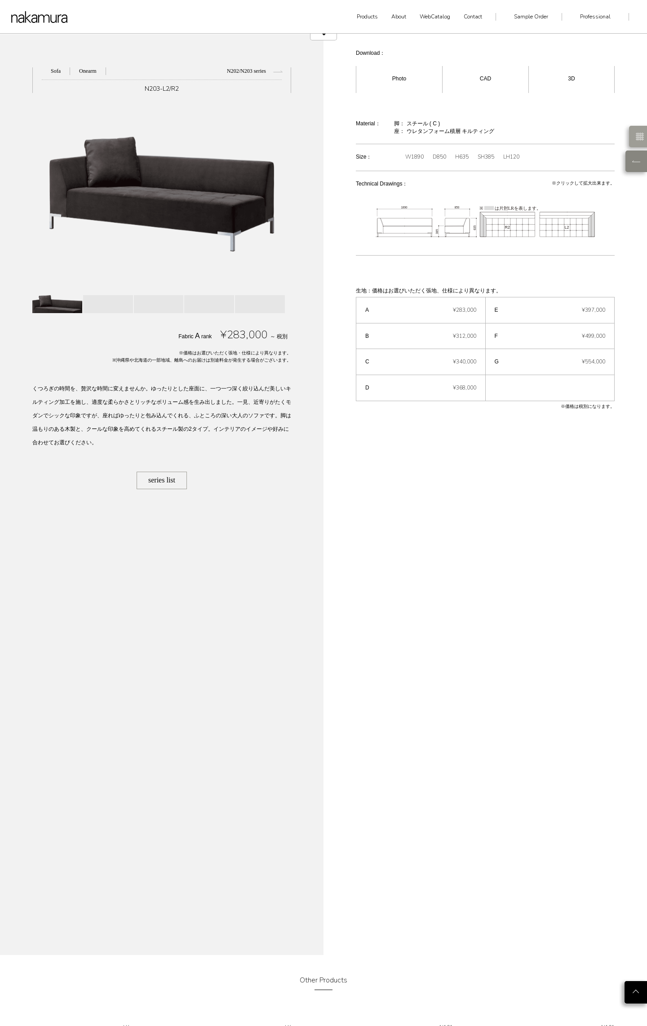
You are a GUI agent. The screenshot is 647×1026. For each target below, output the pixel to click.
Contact (473, 16)
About (398, 16)
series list (161, 480)
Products (367, 16)
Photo (399, 78)
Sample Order (531, 16)
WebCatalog (435, 16)
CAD (485, 78)
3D (571, 78)
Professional (595, 16)
